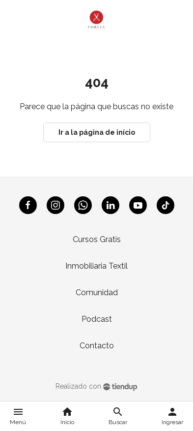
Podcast (97, 319)
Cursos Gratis (97, 239)
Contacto (97, 345)
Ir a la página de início (96, 132)
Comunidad (97, 292)
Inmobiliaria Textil (96, 266)
